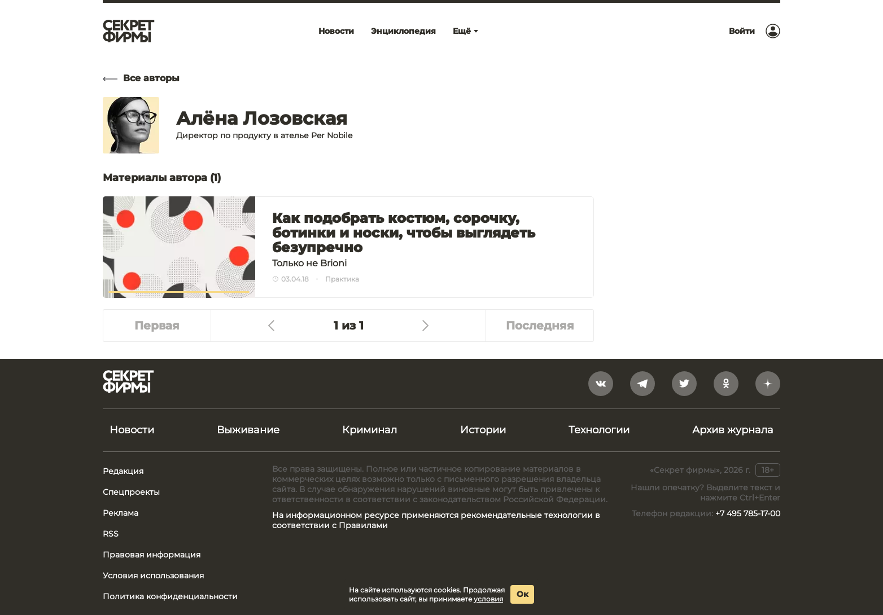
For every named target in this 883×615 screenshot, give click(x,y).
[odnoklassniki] (726, 383)
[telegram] (642, 383)
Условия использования (153, 575)
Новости (132, 430)
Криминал (369, 430)
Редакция (123, 471)
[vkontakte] (600, 383)
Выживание (248, 430)
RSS (111, 534)
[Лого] (129, 31)
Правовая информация (151, 555)
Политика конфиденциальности (170, 596)
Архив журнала (732, 430)
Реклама (120, 513)
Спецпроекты (131, 492)
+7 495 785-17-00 (747, 513)
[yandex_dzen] (767, 383)
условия (488, 599)
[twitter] (684, 383)
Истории (483, 430)
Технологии (599, 430)
